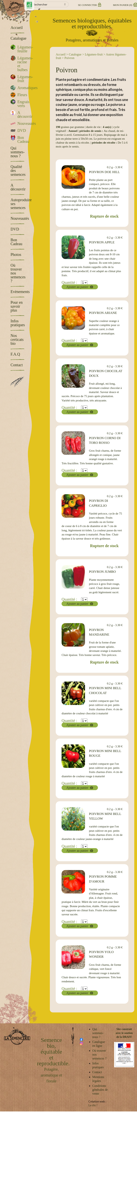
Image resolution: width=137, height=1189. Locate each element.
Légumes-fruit (94, 54)
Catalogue (75, 54)
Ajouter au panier (77, 287)
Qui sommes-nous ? (98, 1033)
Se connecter (89, 5)
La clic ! (93, 1105)
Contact (97, 1072)
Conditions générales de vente (100, 1089)
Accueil (60, 54)
